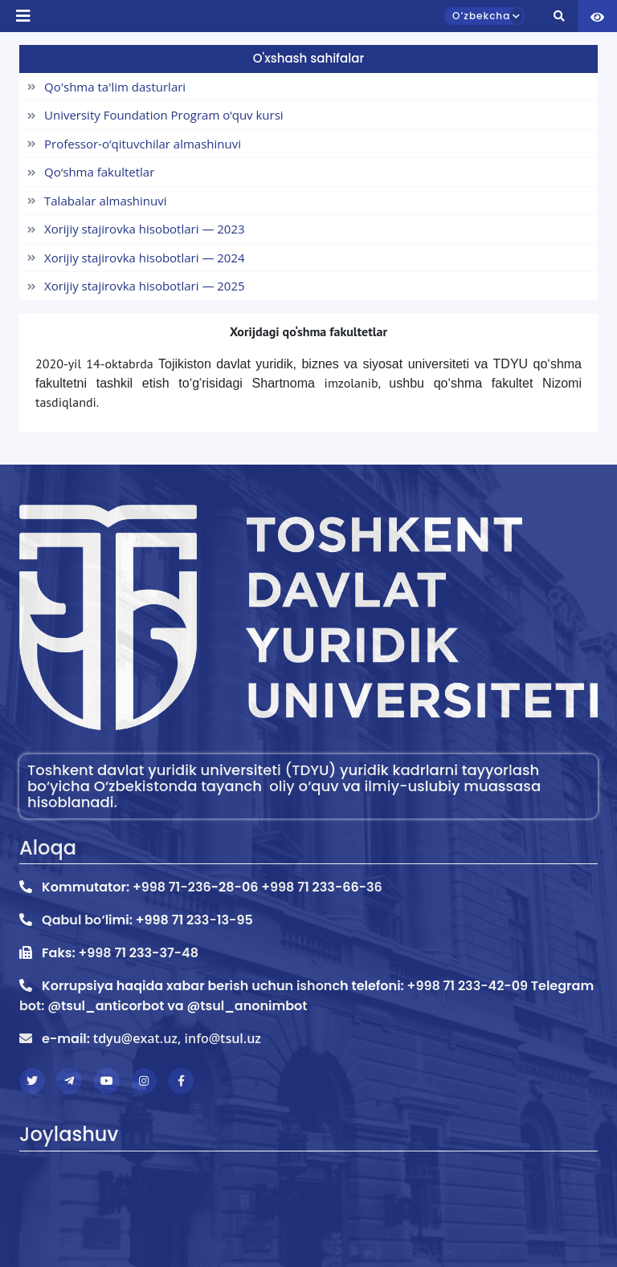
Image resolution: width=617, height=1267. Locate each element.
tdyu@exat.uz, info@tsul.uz (177, 1038)
